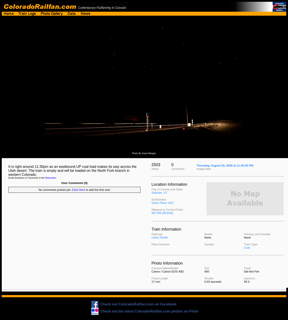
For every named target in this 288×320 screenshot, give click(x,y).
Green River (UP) (162, 202)
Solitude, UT (159, 192)
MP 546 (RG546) (162, 213)
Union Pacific (159, 237)
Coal (247, 247)
